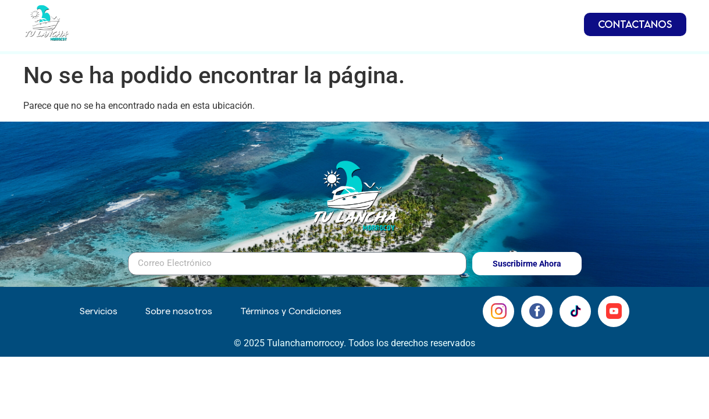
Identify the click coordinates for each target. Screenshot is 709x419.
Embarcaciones (321, 21)
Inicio (246, 21)
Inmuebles (413, 21)
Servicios (485, 21)
